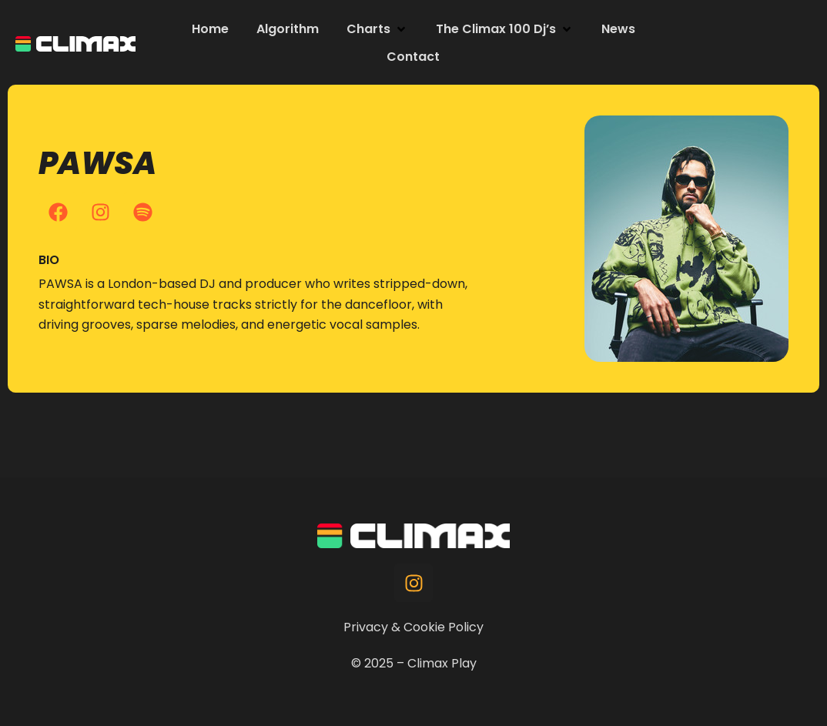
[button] (377, 29)
